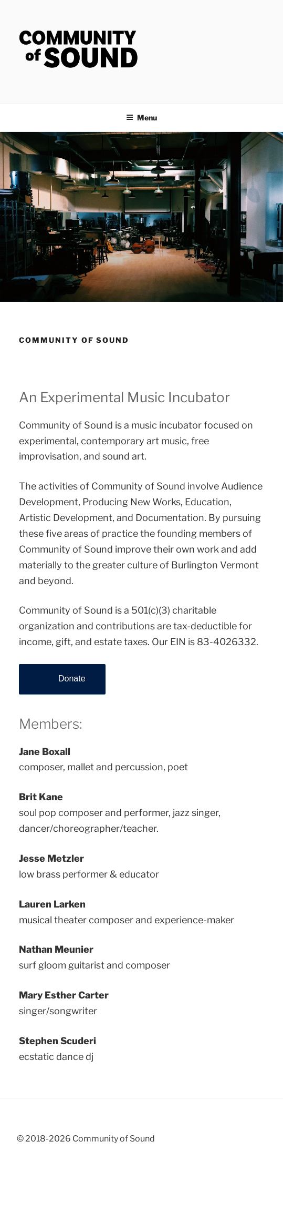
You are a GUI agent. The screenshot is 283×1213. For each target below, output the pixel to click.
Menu (141, 117)
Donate (72, 678)
